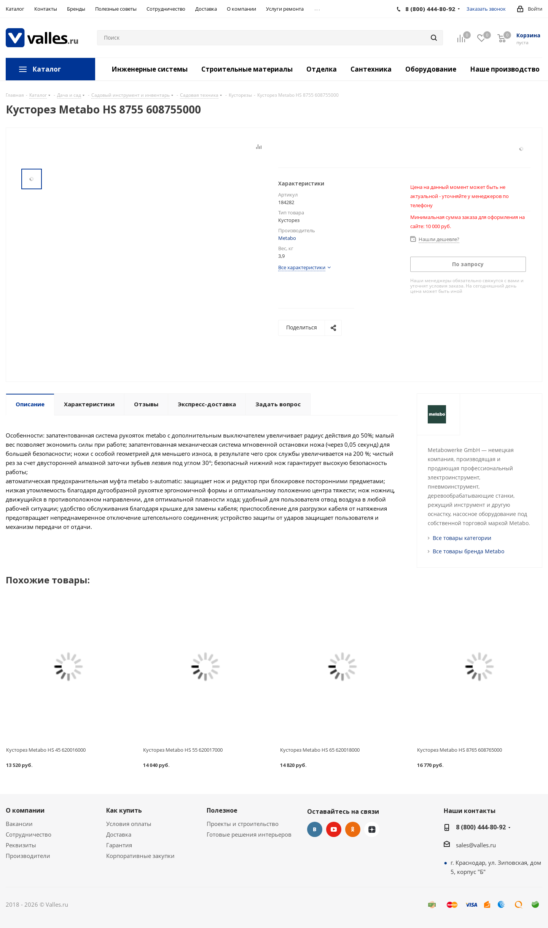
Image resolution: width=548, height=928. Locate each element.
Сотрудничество (28, 834)
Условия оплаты (128, 823)
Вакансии (19, 823)
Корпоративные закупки (140, 855)
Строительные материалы (247, 69)
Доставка (118, 834)
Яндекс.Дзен (371, 829)
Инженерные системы (150, 69)
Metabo (287, 238)
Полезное (222, 810)
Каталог (46, 69)
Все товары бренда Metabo (468, 551)
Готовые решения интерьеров (249, 834)
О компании (25, 810)
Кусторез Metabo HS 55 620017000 (183, 749)
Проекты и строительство (243, 823)
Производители (28, 855)
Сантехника (371, 69)
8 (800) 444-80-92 (481, 827)
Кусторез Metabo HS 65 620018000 (320, 749)
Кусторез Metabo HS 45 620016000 (46, 749)
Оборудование (430, 69)
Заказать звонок (486, 8)
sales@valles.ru (476, 845)
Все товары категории (462, 537)
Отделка (321, 69)
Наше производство (505, 69)
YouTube (333, 829)
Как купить (124, 810)
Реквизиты (21, 845)
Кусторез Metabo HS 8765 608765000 (459, 749)
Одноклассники (352, 829)
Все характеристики (301, 267)
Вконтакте (314, 829)
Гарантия (119, 845)
